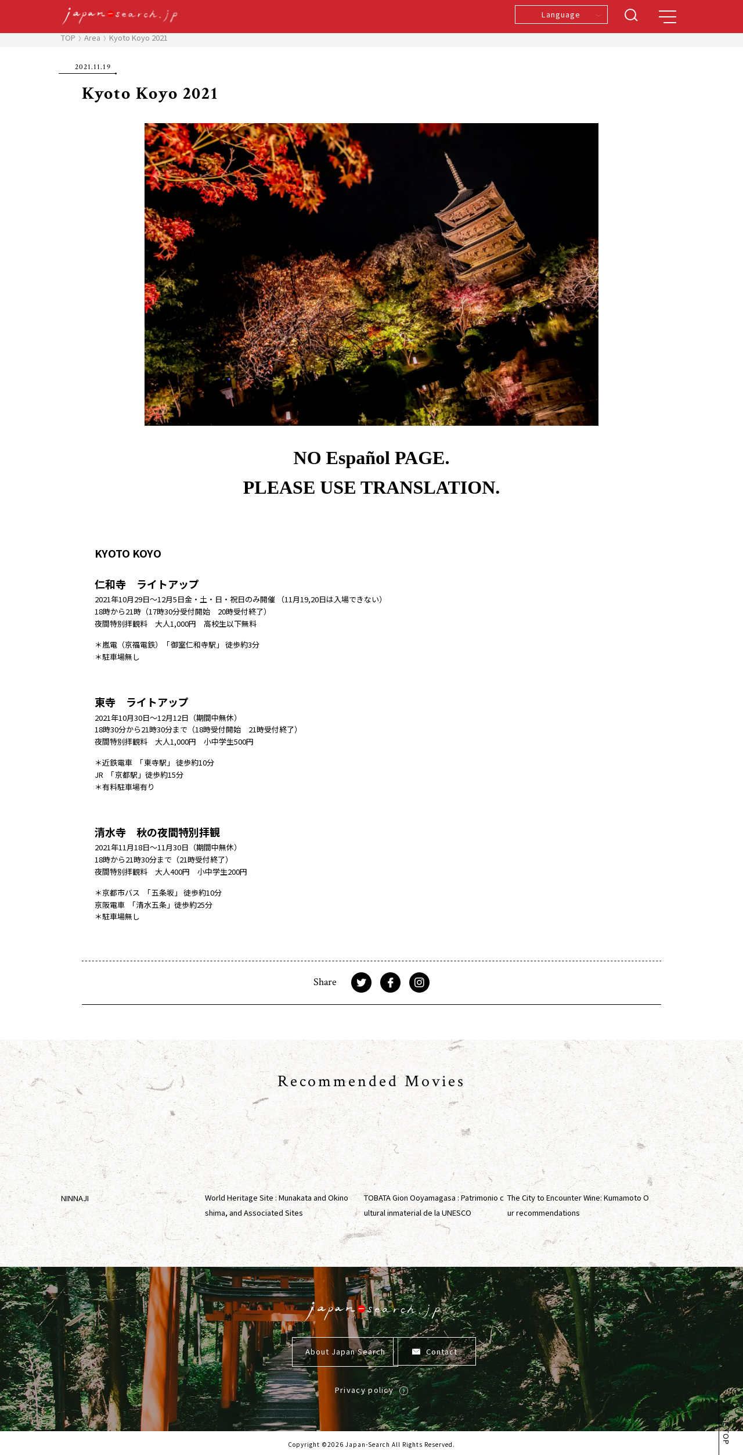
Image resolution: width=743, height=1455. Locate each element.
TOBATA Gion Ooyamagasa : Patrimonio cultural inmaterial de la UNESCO (434, 1205)
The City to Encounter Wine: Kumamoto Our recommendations (578, 1205)
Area (92, 37)
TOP (68, 37)
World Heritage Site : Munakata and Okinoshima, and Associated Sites (276, 1205)
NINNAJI (75, 1197)
